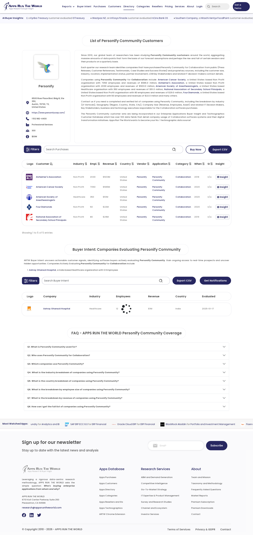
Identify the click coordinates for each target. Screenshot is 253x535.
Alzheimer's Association (171, 82)
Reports (68, 6)
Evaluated (208, 296)
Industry (80, 164)
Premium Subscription (202, 501)
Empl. (95, 164)
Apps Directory (107, 489)
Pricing (169, 6)
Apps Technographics (110, 508)
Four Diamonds (191, 92)
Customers (114, 6)
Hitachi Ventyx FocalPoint (218, 18)
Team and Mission (200, 477)
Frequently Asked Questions (206, 489)
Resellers (157, 6)
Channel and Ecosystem (154, 508)
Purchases (100, 6)
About (190, 6)
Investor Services (150, 514)
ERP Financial (102, 424)
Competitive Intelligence (154, 483)
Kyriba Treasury (42, 18)
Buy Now (195, 149)
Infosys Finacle (121, 18)
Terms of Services (178, 529)
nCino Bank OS (163, 18)
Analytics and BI (53, 424)
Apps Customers (108, 483)
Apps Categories (108, 495)
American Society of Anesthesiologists (177, 86)
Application (161, 164)
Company (49, 296)
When (199, 164)
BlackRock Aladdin (179, 424)
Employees (123, 296)
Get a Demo (237, 6)
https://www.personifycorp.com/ (48, 112)
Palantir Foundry (31, 424)
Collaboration (183, 176)
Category (184, 164)
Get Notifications (215, 280)
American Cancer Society (172, 79)
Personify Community (158, 178)
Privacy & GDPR (205, 529)
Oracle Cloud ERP (129, 424)
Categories (143, 6)
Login (199, 6)
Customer (44, 164)
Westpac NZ (102, 18)
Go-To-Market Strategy (154, 489)
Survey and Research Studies (156, 501)
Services (180, 6)
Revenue (110, 164)
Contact (195, 514)
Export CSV (220, 149)
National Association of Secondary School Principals (193, 89)
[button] (32, 149)
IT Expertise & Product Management (160, 495)
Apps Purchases (107, 477)
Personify (142, 176)
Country (127, 164)
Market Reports (199, 495)
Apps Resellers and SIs (111, 501)
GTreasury (82, 18)
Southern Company (190, 18)
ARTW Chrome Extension (112, 514)
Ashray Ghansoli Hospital (42, 270)
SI (210, 164)
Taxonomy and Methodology (206, 483)
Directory (128, 6)
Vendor (143, 164)
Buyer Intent (84, 6)
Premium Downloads (202, 508)
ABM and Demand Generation (156, 477)
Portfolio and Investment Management (215, 424)
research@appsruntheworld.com (41, 507)
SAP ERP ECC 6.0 (82, 424)
